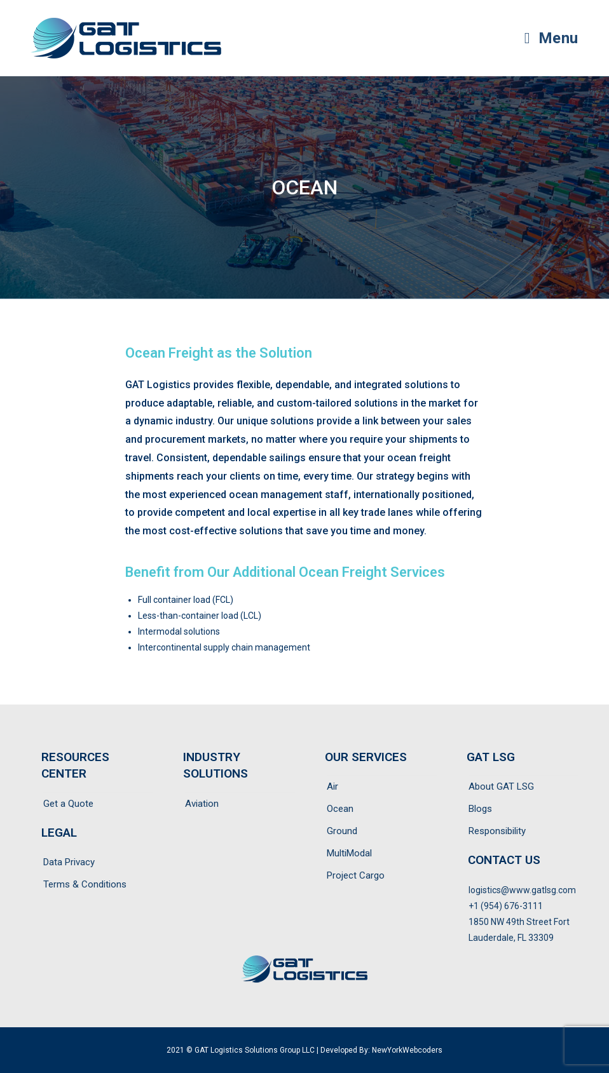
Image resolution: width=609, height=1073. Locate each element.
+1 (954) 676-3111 (506, 906)
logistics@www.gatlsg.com (522, 890)
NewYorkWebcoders (407, 1050)
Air (332, 786)
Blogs (480, 808)
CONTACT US (504, 860)
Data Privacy (69, 862)
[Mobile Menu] (551, 38)
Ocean (340, 808)
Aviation (202, 803)
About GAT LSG (501, 786)
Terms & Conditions (85, 884)
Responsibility (497, 831)
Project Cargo (356, 875)
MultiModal (349, 853)
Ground (342, 831)
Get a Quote (68, 803)
